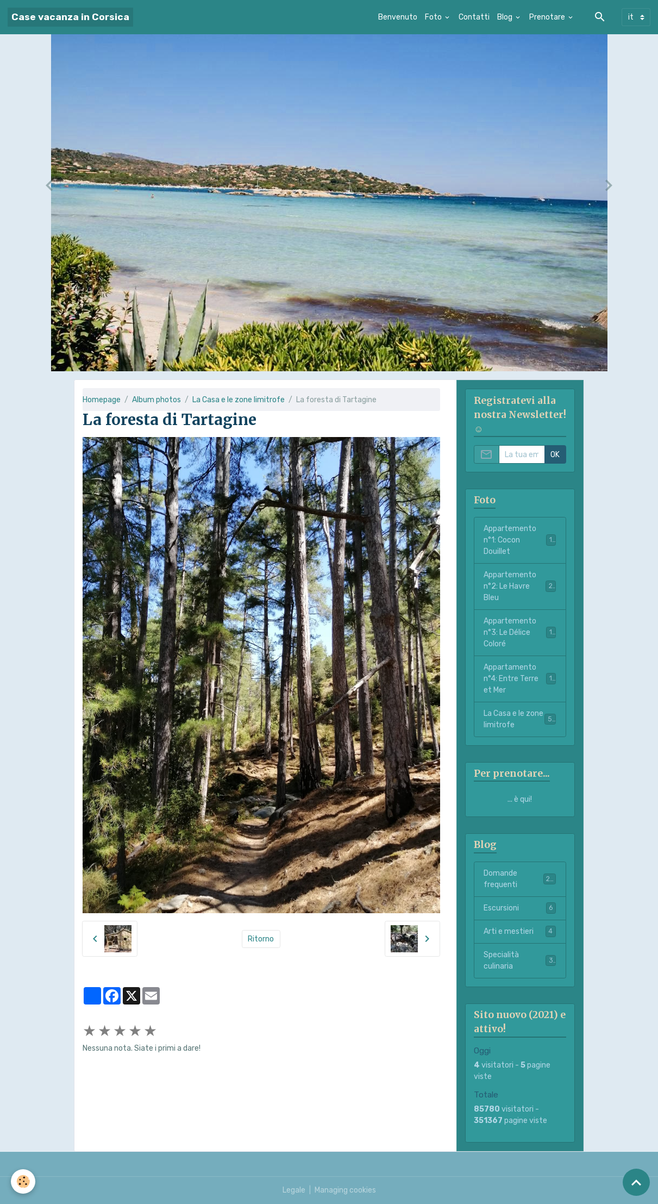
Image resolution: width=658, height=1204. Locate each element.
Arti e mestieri (520, 931)
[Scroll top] (636, 1182)
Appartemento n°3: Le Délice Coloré (520, 632)
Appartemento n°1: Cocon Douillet (520, 540)
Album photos (156, 399)
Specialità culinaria (520, 960)
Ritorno (261, 939)
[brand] (70, 17)
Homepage (102, 399)
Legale (294, 1190)
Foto (434, 17)
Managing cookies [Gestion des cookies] (345, 1190)
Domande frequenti (520, 879)
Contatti (474, 17)
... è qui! (519, 799)
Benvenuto (397, 17)
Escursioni (520, 907)
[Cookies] (23, 1181)
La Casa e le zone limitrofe (238, 399)
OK (555, 454)
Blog (505, 17)
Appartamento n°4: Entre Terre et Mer (520, 679)
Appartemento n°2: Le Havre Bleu (520, 586)
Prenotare (548, 17)
